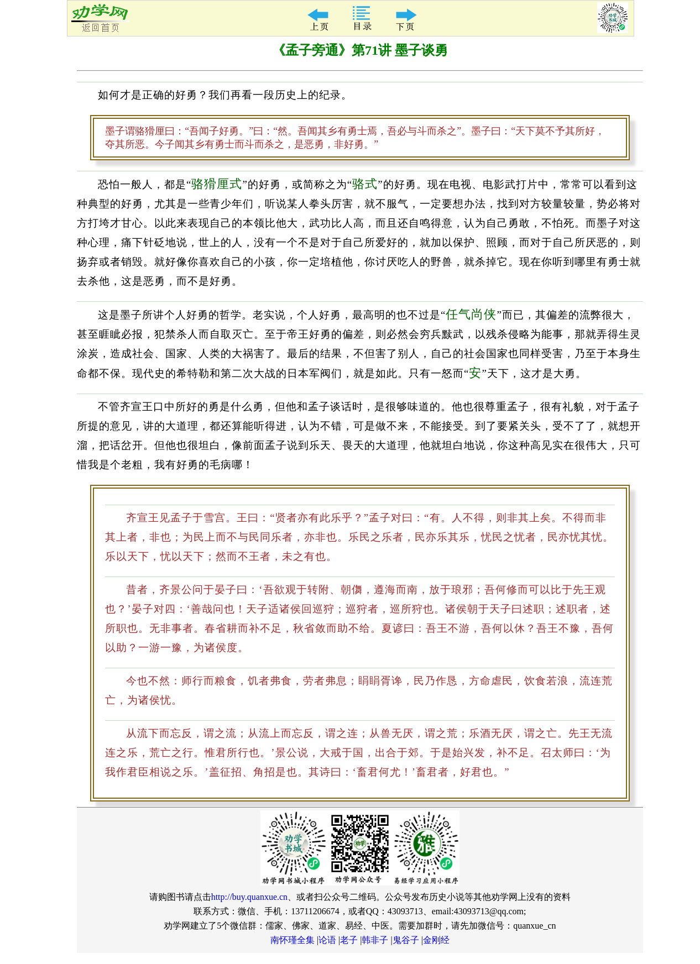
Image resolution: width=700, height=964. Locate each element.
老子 (349, 940)
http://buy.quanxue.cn (249, 897)
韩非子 (375, 940)
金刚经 (436, 940)
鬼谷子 (406, 940)
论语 (327, 940)
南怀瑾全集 (292, 940)
